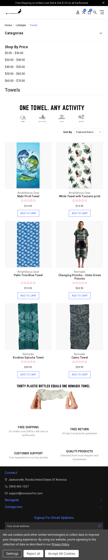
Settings (12, 553)
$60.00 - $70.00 (15, 81)
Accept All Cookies (61, 553)
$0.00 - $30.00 (14, 53)
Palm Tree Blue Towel (28, 275)
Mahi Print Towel (28, 196)
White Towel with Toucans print (79, 196)
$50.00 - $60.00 (15, 74)
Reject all (33, 553)
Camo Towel (79, 357)
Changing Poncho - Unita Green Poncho (79, 277)
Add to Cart (28, 213)
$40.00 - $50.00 (15, 67)
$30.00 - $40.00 (15, 60)
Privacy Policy (60, 544)
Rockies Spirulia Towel (28, 357)
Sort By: (67, 132)
